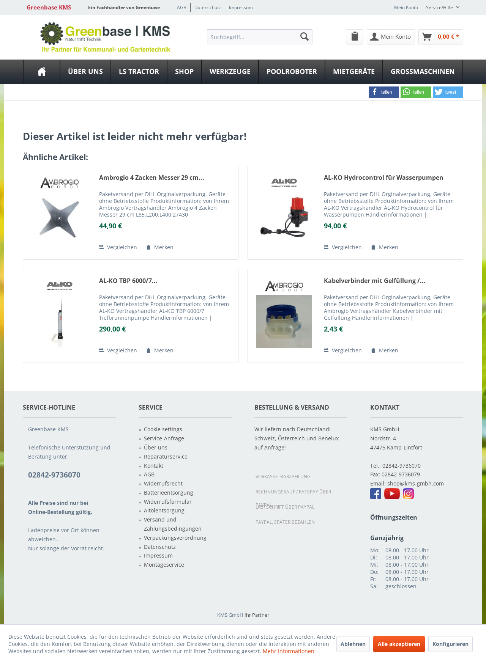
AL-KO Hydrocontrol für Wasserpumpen (383, 178)
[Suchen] (304, 36)
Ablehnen (353, 643)
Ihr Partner (257, 614)
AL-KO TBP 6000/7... (128, 281)
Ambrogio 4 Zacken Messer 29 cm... (151, 178)
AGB (181, 7)
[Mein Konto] (391, 36)
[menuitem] (259, 36)
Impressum (241, 7)
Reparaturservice (166, 456)
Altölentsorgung (164, 510)
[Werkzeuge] (230, 72)
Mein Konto (406, 7)
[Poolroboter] (292, 72)
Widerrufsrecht (163, 483)
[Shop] (184, 72)
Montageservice (164, 564)
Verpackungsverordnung (175, 537)
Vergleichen (118, 247)
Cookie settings (163, 429)
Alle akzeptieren (399, 643)
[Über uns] (85, 72)
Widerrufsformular (168, 501)
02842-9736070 (401, 465)
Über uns (155, 447)
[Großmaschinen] (422, 72)
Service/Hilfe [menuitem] (440, 7)
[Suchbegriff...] (259, 36)
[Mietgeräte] (353, 72)
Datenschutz (207, 7)
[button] (384, 92)
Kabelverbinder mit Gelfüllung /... (375, 281)
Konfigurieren (450, 643)
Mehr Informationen (288, 651)
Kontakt (153, 465)
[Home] (42, 72)
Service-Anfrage (164, 438)
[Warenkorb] (440, 36)
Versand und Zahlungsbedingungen (173, 524)
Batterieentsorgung (168, 492)
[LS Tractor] (139, 72)
